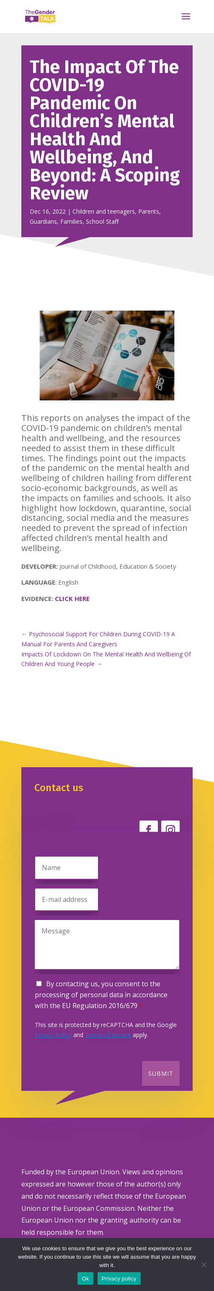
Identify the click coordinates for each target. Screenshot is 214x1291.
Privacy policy (119, 1278)
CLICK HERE (72, 598)
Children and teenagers (103, 211)
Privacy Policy (53, 1035)
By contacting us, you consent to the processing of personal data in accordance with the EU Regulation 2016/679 (101, 994)
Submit (160, 1073)
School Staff (102, 221)
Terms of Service (108, 1035)
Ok (85, 1278)
